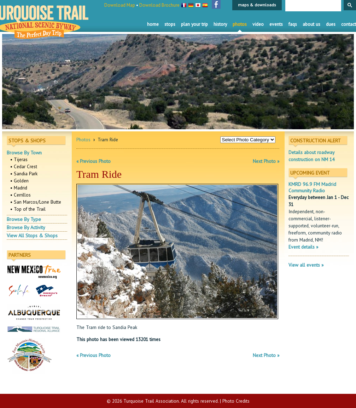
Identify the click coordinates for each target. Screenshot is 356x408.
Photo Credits (236, 401)
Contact (348, 24)
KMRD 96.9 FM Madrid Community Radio (312, 187)
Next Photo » (266, 161)
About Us (311, 24)
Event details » (303, 247)
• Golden (19, 180)
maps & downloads (257, 4)
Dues (330, 24)
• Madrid (18, 188)
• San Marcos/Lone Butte (35, 202)
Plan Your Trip (194, 24)
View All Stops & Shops (32, 235)
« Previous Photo (93, 161)
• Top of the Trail (28, 209)
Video (258, 24)
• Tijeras (19, 159)
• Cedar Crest (23, 166)
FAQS (292, 24)
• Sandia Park (23, 173)
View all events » (305, 265)
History (220, 24)
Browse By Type (24, 219)
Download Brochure (159, 5)
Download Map (119, 5)
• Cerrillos (20, 195)
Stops (169, 24)
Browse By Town (24, 152)
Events (276, 24)
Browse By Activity (26, 227)
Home (153, 24)
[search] (312, 6)
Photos (240, 24)
